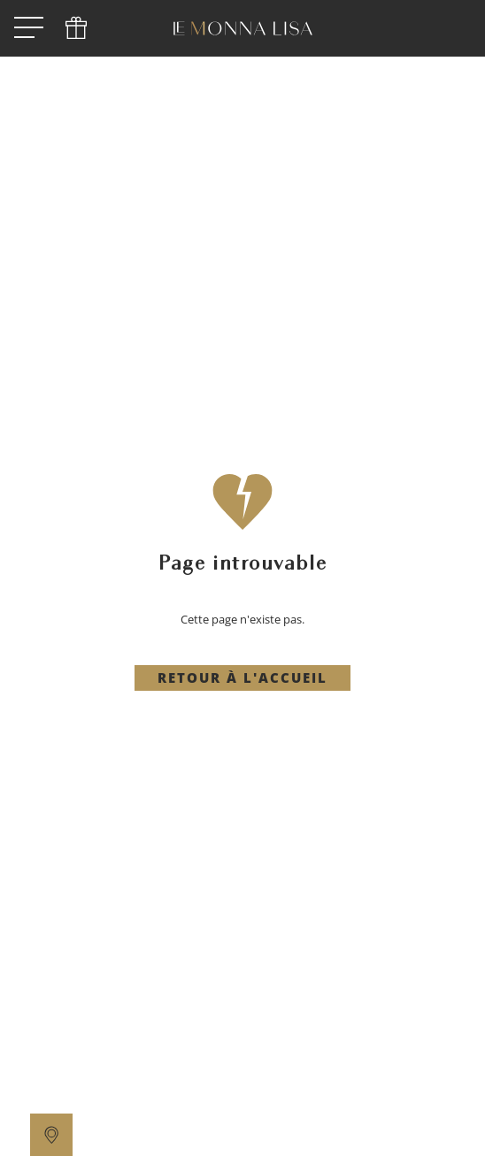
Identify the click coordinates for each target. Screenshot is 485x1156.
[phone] (76, 28)
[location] (51, 1135)
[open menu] (28, 28)
